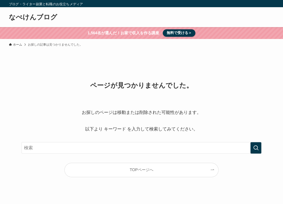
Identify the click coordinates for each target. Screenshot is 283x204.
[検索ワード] (141, 148)
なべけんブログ (33, 17)
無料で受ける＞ (179, 33)
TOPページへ (141, 170)
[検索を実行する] (255, 148)
